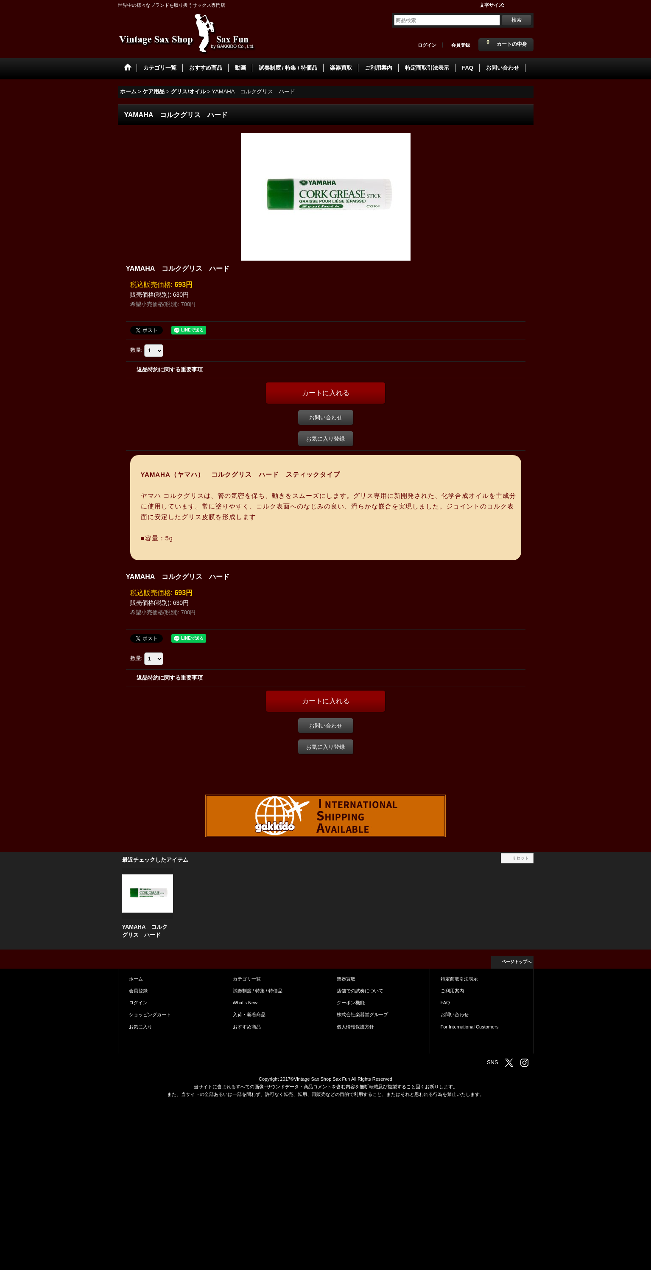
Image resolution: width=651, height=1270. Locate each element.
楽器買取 (346, 978)
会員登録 (460, 45)
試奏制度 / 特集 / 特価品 (257, 990)
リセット (520, 858)
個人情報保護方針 (355, 1026)
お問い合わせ (325, 417)
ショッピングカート (150, 1014)
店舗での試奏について (360, 990)
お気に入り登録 (325, 439)
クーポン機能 (351, 1002)
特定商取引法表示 (459, 978)
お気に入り (140, 1026)
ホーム (136, 978)
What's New (245, 1002)
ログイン (427, 45)
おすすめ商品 (247, 1026)
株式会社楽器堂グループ (362, 1014)
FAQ (445, 1002)
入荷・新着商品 (249, 1014)
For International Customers (470, 1026)
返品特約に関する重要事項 (170, 369)
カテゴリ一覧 (247, 978)
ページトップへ (516, 961)
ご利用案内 (452, 990)
